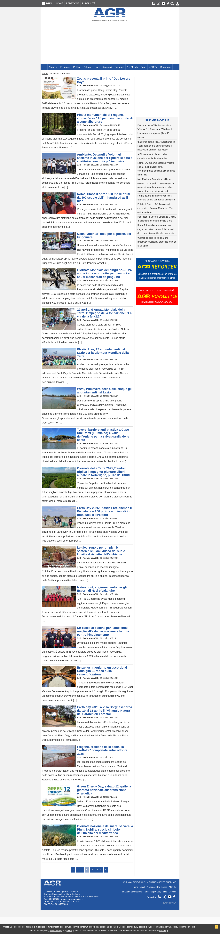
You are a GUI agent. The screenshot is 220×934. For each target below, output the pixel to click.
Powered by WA (169, 903)
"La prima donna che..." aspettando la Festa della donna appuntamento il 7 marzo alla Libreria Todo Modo (156, 146)
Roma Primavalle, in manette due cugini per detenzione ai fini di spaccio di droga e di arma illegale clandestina (156, 229)
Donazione (165, 67)
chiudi (69, 930)
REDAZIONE (72, 3)
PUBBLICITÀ (88, 3)
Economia (65, 67)
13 (101, 869)
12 (96, 869)
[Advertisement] (110, 43)
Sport (143, 67)
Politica (77, 67)
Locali (97, 67)
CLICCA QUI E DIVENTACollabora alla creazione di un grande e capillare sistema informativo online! (157, 269)
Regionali (107, 67)
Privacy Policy (160, 892)
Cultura (87, 67)
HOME (59, 3)
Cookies (172, 892)
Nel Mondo (132, 67)
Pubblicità (148, 892)
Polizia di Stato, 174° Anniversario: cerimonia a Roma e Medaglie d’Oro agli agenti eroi (155, 208)
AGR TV (153, 67)
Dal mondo (162, 887)
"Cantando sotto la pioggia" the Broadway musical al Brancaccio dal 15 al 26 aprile (157, 242)
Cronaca (53, 67)
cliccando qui (185, 927)
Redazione (125, 892)
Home (45, 73)
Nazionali (119, 67)
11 (91, 869)
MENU (49, 3)
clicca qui (163, 930)
